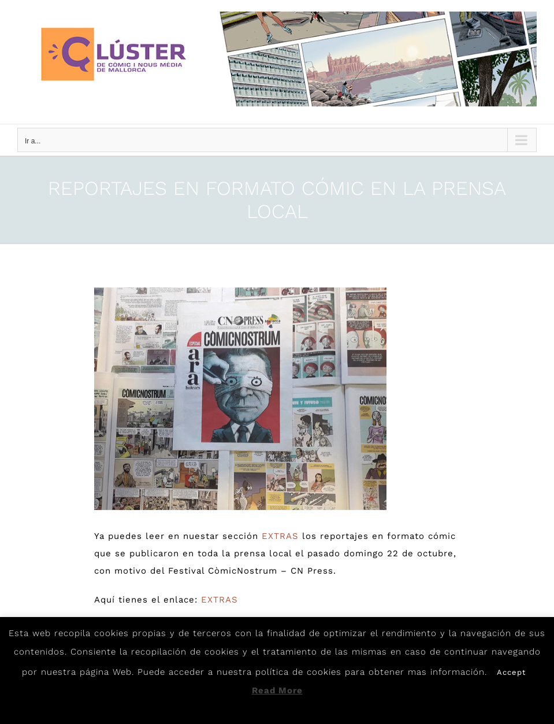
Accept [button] (511, 672)
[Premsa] (240, 398)
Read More (277, 690)
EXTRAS (280, 536)
